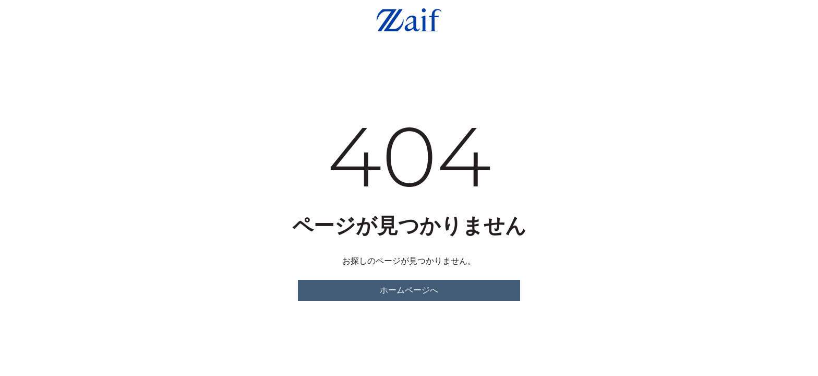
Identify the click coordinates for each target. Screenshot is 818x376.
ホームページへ (409, 290)
